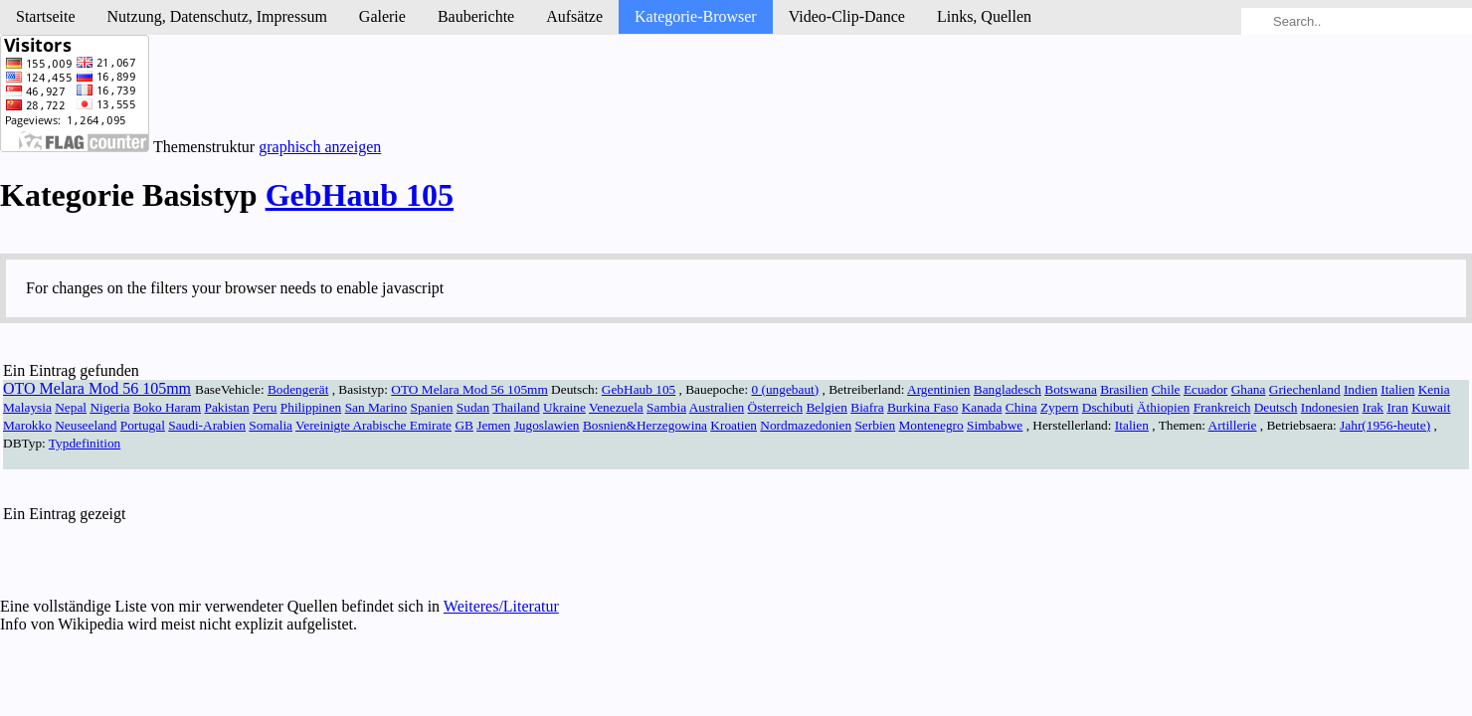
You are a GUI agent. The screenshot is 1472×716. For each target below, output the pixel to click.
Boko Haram (167, 407)
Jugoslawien (547, 425)
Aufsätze (574, 16)
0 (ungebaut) (785, 389)
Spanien (432, 407)
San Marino (376, 407)
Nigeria (109, 407)
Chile (1166, 389)
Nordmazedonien (805, 425)
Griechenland (1305, 389)
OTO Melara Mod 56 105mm (97, 388)
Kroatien (733, 425)
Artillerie (1232, 425)
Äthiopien (1163, 407)
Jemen (493, 425)
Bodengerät (298, 389)
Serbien (874, 425)
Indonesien (1330, 407)
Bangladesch (1007, 389)
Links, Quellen (984, 16)
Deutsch (1276, 407)
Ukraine (564, 407)
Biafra (866, 407)
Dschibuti (1108, 407)
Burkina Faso (922, 407)
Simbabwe (994, 425)
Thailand (515, 407)
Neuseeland (85, 425)
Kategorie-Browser (696, 16)
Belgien (826, 407)
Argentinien (938, 389)
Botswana (1070, 389)
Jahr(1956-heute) (1385, 425)
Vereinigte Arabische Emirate (373, 425)
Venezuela (616, 407)
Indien (1361, 389)
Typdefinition (84, 443)
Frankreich (1222, 407)
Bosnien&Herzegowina (645, 425)
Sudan (473, 407)
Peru (264, 407)
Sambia (666, 407)
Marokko (27, 425)
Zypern (1059, 407)
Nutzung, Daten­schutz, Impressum (217, 16)
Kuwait (1430, 407)
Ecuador (1205, 389)
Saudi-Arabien (207, 425)
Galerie (382, 16)
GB (464, 425)
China (1021, 407)
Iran (1396, 407)
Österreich (776, 407)
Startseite (46, 16)
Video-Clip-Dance (847, 16)
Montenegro (931, 425)
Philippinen (310, 407)
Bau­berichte (476, 16)
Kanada (982, 407)
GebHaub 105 (360, 195)
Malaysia (27, 407)
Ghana (1248, 389)
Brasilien (1124, 389)
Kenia (1434, 389)
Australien (717, 407)
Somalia (270, 425)
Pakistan (227, 407)
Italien (1397, 389)
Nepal (71, 407)
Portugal (142, 425)
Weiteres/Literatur (501, 606)
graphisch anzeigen (320, 146)
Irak (1373, 407)
